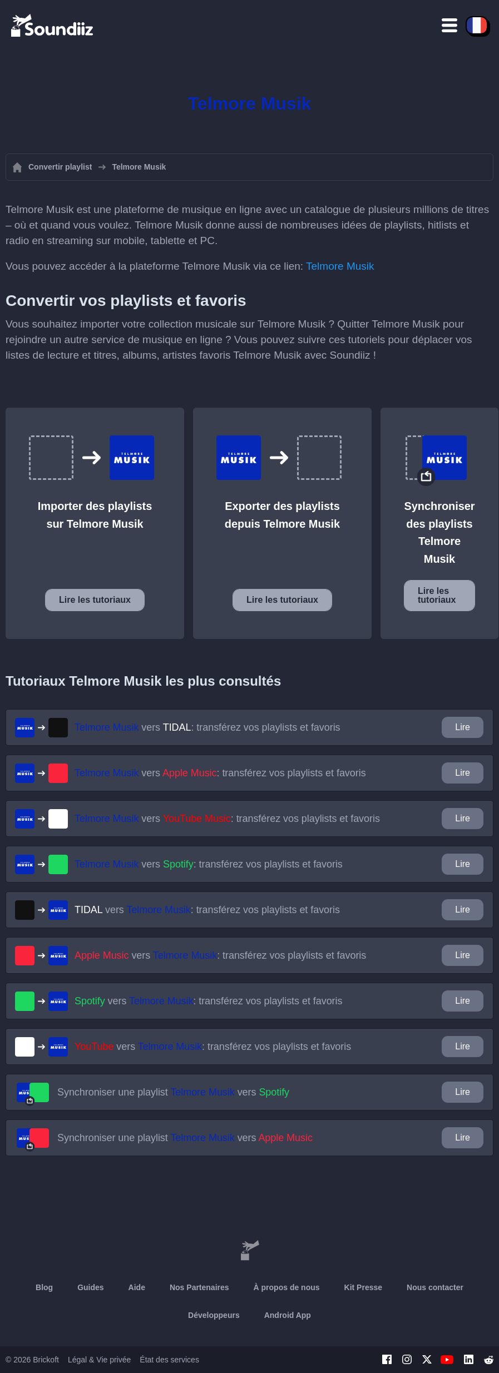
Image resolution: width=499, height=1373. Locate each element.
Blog (44, 1287)
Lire (462, 727)
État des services (169, 1359)
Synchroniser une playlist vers (173, 1092)
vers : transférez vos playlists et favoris (207, 727)
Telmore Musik (340, 266)
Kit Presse (363, 1287)
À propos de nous (287, 1287)
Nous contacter (435, 1287)
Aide (137, 1287)
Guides (90, 1287)
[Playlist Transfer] (53, 25)
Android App (287, 1315)
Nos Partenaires (199, 1287)
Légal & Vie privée (99, 1359)
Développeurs (214, 1315)
